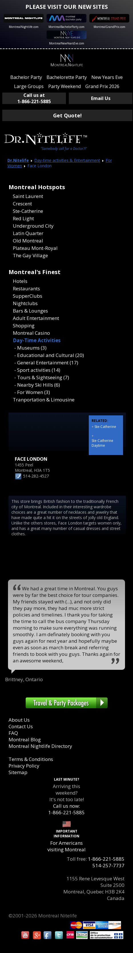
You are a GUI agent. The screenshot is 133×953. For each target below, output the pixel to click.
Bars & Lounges (30, 310)
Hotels (20, 281)
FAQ (13, 733)
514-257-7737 (108, 865)
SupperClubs (27, 296)
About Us (19, 720)
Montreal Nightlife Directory (40, 746)
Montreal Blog (25, 739)
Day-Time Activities (37, 340)
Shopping (24, 325)
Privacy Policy (24, 765)
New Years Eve (107, 77)
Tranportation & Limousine (43, 399)
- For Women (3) (32, 392)
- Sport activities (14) (37, 370)
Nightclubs (25, 303)
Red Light (23, 218)
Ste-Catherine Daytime (102, 443)
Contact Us (21, 726)
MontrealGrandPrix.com (109, 27)
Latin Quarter (28, 233)
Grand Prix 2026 (102, 86)
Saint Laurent (28, 196)
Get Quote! (67, 115)
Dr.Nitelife (18, 160)
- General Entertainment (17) (46, 362)
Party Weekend (64, 86)
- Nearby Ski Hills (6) (37, 384)
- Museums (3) (30, 347)
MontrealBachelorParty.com (66, 27)
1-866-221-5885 (106, 859)
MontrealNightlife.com (24, 27)
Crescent (22, 203)
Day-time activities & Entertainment (67, 160)
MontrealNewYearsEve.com (66, 43)
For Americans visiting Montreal (66, 846)
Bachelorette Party (67, 77)
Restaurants (26, 288)
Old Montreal (28, 240)
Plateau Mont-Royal (35, 248)
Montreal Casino (31, 333)
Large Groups (29, 86)
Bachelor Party (26, 77)
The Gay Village (30, 255)
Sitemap (18, 772)
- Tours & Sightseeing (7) (41, 377)
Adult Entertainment (36, 318)
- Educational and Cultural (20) (49, 355)
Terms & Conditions (31, 759)
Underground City (33, 226)
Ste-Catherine (28, 211)
